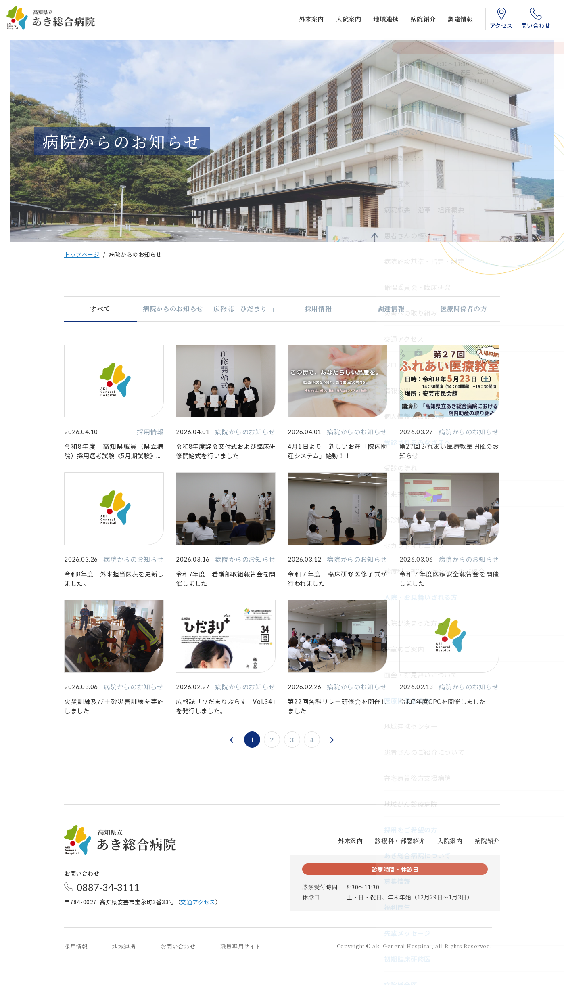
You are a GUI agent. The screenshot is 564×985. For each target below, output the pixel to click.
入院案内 (341, 20)
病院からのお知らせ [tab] (173, 308)
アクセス (494, 27)
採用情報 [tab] (318, 308)
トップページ (81, 254)
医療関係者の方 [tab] (463, 308)
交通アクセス (197, 922)
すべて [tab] (100, 308)
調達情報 (453, 20)
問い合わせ (529, 27)
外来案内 (304, 20)
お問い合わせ (178, 967)
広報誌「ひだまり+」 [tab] (245, 308)
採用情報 (76, 967)
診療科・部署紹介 (400, 861)
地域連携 (379, 20)
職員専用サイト (240, 967)
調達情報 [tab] (391, 308)
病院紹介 (416, 20)
